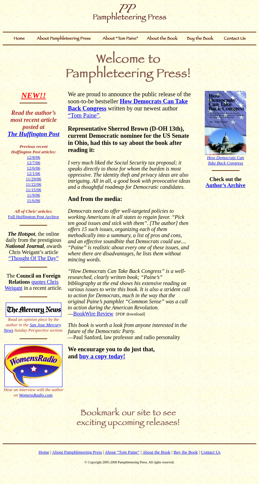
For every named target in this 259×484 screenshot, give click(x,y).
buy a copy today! (102, 356)
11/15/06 (33, 189)
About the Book (156, 452)
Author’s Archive (226, 185)
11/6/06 (33, 200)
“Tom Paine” (83, 115)
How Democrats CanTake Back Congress (225, 160)
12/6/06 (33, 168)
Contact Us (211, 452)
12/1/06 (33, 173)
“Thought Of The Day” (33, 258)
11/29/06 (33, 178)
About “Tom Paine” (122, 452)
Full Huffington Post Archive (33, 216)
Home (43, 452)
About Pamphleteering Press (77, 452)
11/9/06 (33, 195)
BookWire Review (93, 313)
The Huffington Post (34, 134)
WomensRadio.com (35, 395)
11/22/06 (33, 184)
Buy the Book (185, 452)
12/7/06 (33, 162)
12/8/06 (33, 157)
